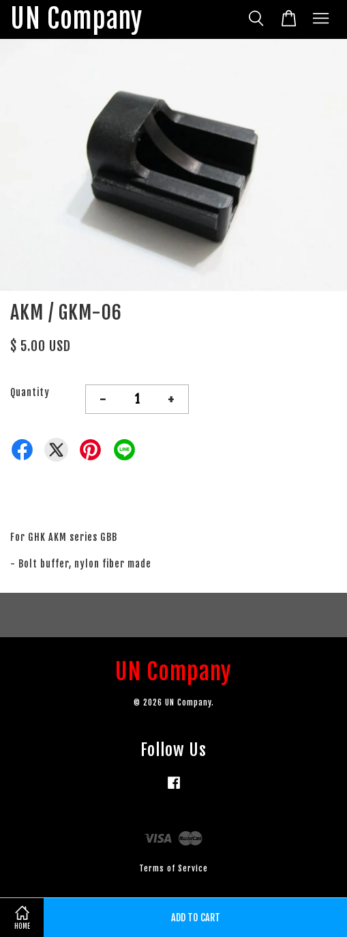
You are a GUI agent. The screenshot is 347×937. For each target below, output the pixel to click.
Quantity (30, 392)
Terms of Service (173, 868)
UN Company (76, 19)
